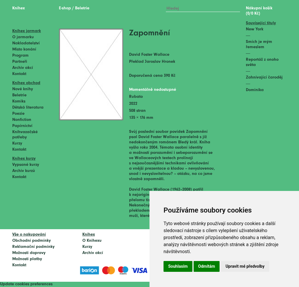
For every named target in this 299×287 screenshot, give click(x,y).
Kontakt (19, 74)
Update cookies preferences (26, 284)
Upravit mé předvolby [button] (244, 266)
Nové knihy (22, 89)
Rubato (136, 97)
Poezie (18, 114)
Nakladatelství (26, 43)
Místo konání (24, 49)
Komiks (18, 101)
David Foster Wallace (149, 55)
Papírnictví (22, 126)
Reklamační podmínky (33, 247)
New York (254, 29)
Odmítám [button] (206, 266)
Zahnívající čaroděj (264, 77)
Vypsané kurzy (25, 165)
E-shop (65, 8)
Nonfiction (21, 120)
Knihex (18, 8)
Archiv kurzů (23, 171)
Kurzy (17, 143)
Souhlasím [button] (178, 266)
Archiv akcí (22, 68)
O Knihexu (92, 241)
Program (20, 56)
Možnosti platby (27, 259)
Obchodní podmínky (31, 241)
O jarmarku (23, 37)
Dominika (255, 90)
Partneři (19, 62)
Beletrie (19, 95)
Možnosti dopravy (29, 253)
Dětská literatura (28, 107)
